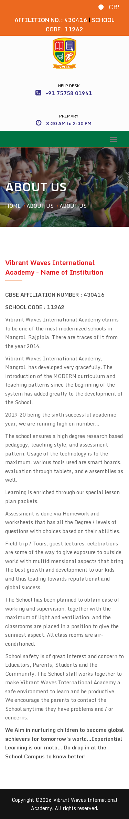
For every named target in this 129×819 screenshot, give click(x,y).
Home (13, 206)
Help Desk (69, 85)
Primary (68, 116)
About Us (40, 206)
